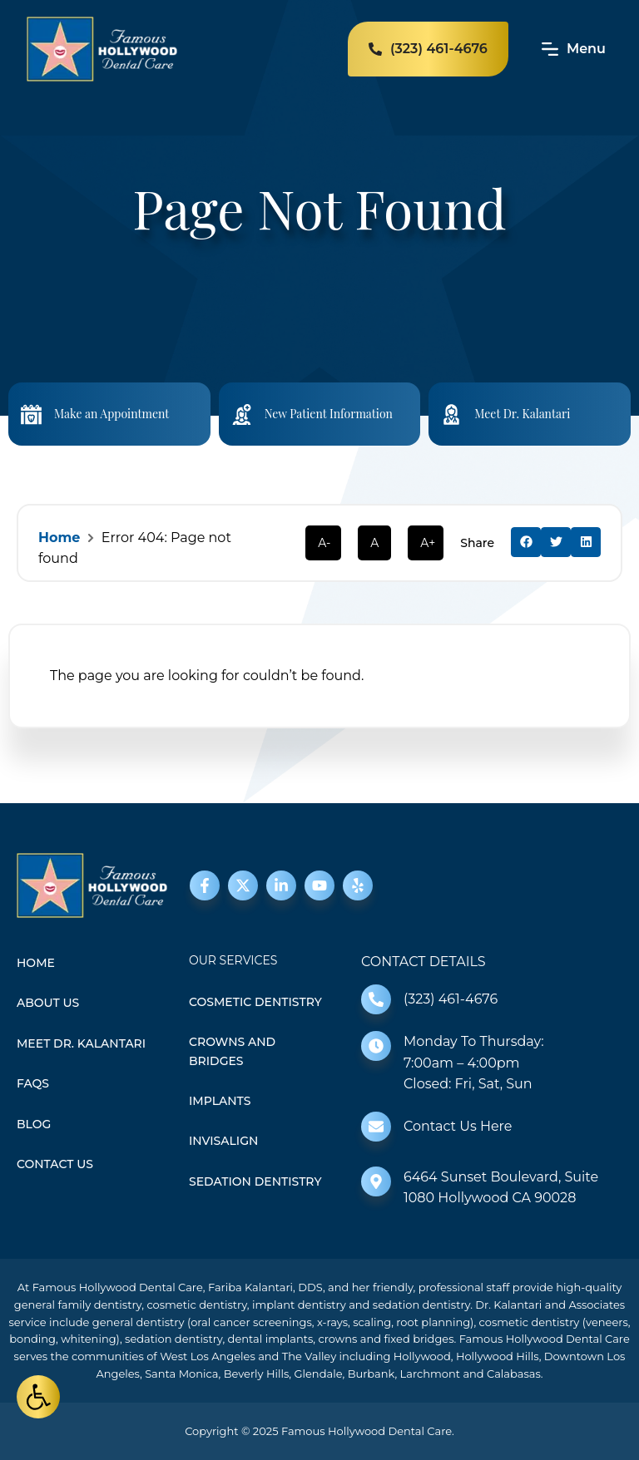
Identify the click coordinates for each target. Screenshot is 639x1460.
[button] (526, 542)
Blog (34, 1124)
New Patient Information (329, 414)
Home (59, 537)
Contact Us (55, 1164)
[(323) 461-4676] (376, 999)
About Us (48, 1002)
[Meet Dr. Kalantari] (451, 414)
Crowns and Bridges (232, 1051)
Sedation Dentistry (255, 1181)
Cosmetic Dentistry (255, 1001)
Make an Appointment (111, 414)
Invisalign (223, 1140)
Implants (219, 1100)
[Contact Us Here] (376, 1127)
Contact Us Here (458, 1126)
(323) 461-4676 (451, 999)
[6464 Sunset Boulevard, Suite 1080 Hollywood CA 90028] (376, 1181)
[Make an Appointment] (31, 414)
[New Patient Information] (241, 414)
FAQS (33, 1083)
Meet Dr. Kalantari (522, 414)
